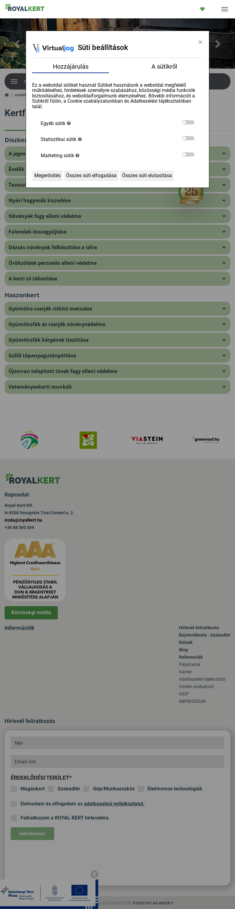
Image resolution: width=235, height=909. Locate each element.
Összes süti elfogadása (91, 175)
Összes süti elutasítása (147, 175)
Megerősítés (47, 175)
